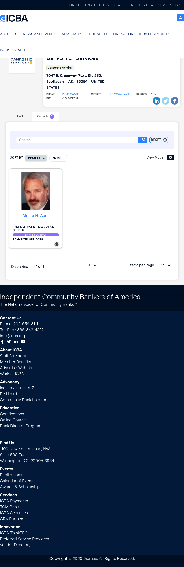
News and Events (39, 34)
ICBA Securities (14, 512)
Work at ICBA (12, 373)
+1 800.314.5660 (70, 94)
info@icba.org (12, 335)
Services (8, 494)
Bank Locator (13, 50)
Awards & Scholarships (21, 486)
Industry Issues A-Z (17, 387)
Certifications (12, 413)
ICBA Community (154, 34)
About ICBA (11, 349)
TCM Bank (9, 506)
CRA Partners (12, 518)
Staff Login (123, 5)
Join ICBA (145, 5)
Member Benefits (15, 361)
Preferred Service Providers (24, 538)
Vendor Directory (15, 544)
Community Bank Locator (23, 399)
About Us (8, 34)
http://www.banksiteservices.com (120, 94)
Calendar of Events (17, 480)
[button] (8, 34)
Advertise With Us (16, 367)
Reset (159, 139)
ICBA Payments (14, 500)
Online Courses (14, 419)
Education (97, 34)
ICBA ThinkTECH (15, 532)
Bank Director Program (20, 425)
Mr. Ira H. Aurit (35, 215)
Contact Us (11, 317)
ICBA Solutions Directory (88, 5)
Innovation (123, 34)
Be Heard (8, 393)
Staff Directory (13, 355)
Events (6, 468)
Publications (11, 474)
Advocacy (71, 34)
